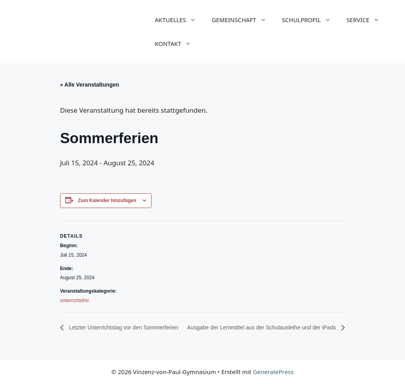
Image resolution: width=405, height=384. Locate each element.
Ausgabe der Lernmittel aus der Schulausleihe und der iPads (262, 327)
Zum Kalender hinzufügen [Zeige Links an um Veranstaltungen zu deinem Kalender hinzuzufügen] (107, 200)
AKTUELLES (179, 20)
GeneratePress (273, 372)
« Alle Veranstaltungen (89, 84)
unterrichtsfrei (74, 300)
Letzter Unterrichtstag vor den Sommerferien (123, 327)
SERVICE (366, 20)
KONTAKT (177, 43)
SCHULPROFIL (310, 20)
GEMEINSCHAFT (243, 20)
